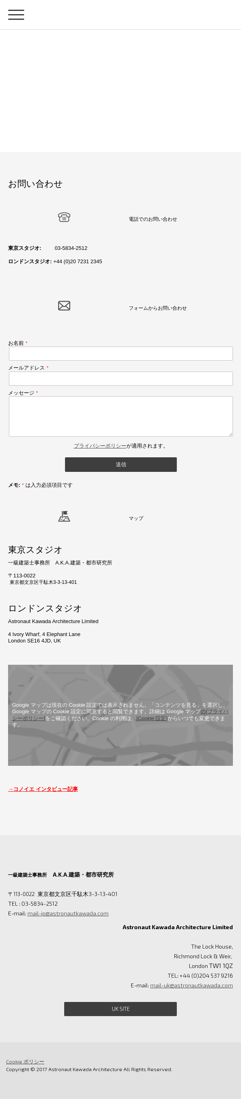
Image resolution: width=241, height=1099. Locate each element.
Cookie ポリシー (25, 1061)
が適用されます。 (121, 446)
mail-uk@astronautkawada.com (191, 985)
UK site (121, 1009)
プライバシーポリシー (100, 446)
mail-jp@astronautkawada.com (68, 913)
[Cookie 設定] (152, 718)
